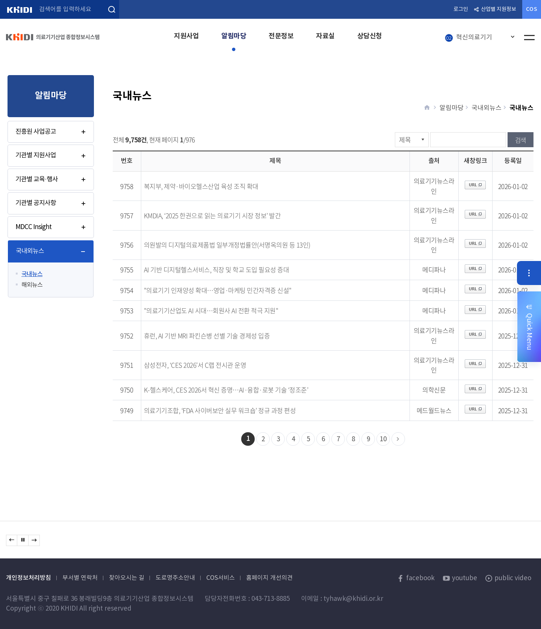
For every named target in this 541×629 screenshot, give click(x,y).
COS (531, 9)
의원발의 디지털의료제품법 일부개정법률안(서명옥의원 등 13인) (227, 244)
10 (383, 439)
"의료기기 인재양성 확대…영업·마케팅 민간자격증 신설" (218, 290)
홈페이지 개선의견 (269, 578)
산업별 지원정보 (498, 9)
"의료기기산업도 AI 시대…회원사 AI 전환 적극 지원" (211, 310)
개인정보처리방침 (28, 578)
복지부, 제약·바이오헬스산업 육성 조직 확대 (201, 186)
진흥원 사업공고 (35, 132)
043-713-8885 (270, 599)
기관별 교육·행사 (36, 179)
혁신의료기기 (468, 38)
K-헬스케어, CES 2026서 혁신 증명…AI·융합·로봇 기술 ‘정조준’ (226, 389)
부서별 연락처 (80, 578)
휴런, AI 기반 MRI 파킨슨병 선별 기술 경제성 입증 (207, 335)
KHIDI (19, 9)
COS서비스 (220, 578)
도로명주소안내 (175, 578)
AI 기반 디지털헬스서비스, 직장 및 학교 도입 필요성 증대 (216, 269)
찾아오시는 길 (126, 578)
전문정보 (281, 36)
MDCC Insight (33, 227)
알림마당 (233, 36)
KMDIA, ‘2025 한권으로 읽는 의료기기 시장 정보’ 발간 (212, 215)
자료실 (325, 36)
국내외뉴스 (30, 251)
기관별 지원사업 (35, 155)
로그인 (460, 9)
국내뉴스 (31, 274)
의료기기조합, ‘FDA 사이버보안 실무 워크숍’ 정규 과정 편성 (220, 410)
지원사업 (186, 36)
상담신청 (369, 36)
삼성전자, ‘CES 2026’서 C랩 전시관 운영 (195, 365)
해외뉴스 (31, 285)
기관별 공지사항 (35, 203)
